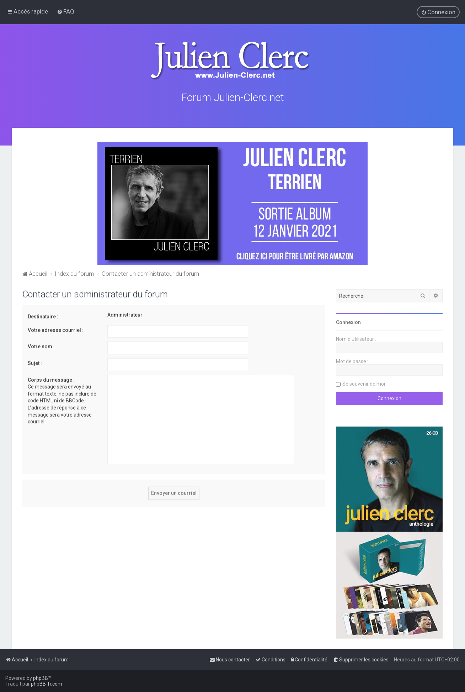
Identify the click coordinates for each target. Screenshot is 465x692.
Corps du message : (51, 379)
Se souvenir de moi (363, 383)
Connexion (348, 321)
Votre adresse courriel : (56, 329)
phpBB (40, 678)
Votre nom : (41, 346)
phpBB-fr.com (46, 684)
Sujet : (35, 362)
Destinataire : (43, 316)
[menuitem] (65, 11)
